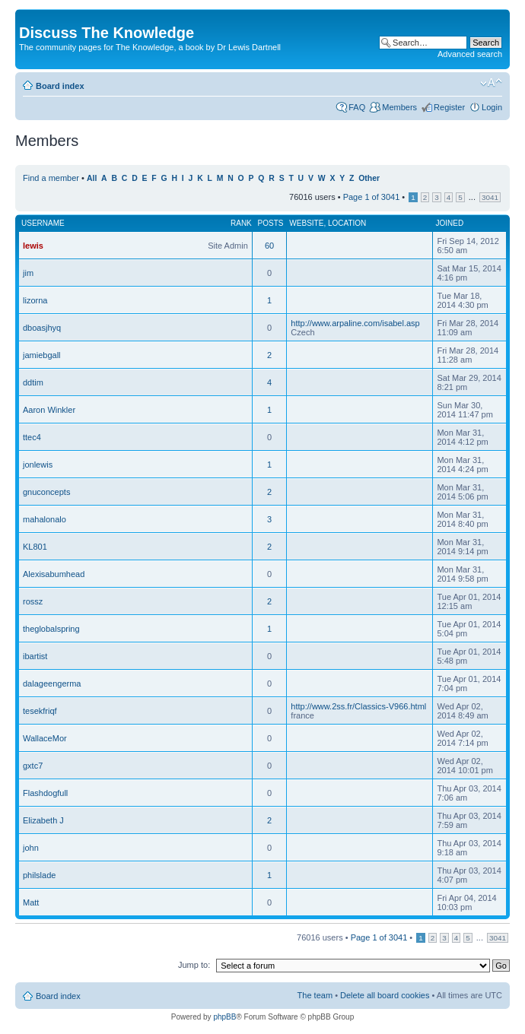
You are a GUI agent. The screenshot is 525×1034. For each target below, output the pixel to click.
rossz (33, 601)
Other (369, 178)
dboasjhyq (42, 327)
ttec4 (32, 437)
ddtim (33, 382)
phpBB (224, 1017)
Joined (449, 223)
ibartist (35, 656)
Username (43, 223)
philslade (39, 875)
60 (269, 245)
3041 (490, 197)
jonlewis (37, 464)
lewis (33, 245)
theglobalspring (51, 628)
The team (315, 995)
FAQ (356, 107)
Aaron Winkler (49, 409)
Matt (31, 902)
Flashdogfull (45, 793)
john (31, 847)
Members (399, 107)
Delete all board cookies (384, 995)
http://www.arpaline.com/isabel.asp (355, 323)
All (92, 178)
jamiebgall (42, 355)
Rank (241, 223)
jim (28, 273)
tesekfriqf (40, 710)
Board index (60, 85)
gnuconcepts (46, 491)
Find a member (51, 177)
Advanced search (470, 54)
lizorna (35, 300)
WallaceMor (45, 738)
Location (347, 223)
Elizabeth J (43, 820)
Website (306, 223)
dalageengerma (52, 683)
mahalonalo (44, 519)
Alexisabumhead (53, 574)
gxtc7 (33, 765)
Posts (271, 223)
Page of (371, 196)
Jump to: (194, 964)
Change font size (491, 83)
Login (492, 107)
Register (449, 107)
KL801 (35, 546)
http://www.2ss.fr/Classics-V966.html (358, 706)
